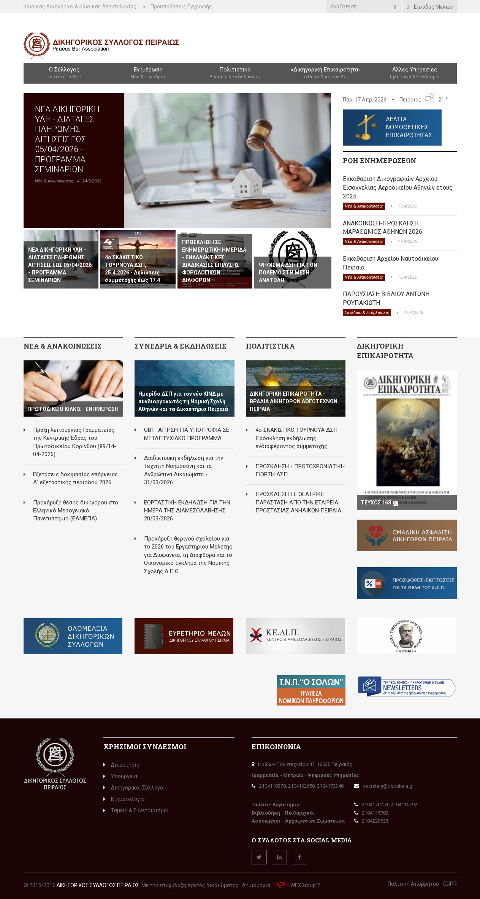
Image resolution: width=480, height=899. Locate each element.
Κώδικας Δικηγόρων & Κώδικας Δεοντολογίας (80, 6)
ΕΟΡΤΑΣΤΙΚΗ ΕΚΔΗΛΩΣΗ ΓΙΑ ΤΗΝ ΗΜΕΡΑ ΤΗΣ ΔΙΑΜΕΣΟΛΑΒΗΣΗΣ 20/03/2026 (187, 510)
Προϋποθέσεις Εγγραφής (181, 6)
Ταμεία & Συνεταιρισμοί (136, 810)
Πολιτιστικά (235, 73)
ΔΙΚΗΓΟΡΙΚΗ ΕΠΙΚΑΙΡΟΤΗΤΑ (385, 350)
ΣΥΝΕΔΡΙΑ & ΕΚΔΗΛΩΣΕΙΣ (180, 345)
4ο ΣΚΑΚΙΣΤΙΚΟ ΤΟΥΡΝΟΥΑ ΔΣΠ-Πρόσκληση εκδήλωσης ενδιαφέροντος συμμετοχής (297, 438)
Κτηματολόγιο (124, 799)
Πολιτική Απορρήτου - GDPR (422, 884)
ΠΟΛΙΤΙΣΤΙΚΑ (270, 345)
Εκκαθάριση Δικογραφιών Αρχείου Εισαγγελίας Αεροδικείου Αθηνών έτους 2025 (398, 187)
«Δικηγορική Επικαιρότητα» (326, 73)
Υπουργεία (120, 776)
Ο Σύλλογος (64, 73)
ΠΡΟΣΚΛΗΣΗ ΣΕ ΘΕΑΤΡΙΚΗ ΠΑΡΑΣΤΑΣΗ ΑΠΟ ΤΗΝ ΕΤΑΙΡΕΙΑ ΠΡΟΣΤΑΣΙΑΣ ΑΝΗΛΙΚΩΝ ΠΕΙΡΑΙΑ (298, 502)
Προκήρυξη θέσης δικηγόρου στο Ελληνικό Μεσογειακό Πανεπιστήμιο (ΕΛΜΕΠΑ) (75, 510)
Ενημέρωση (148, 73)
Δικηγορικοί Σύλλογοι (134, 788)
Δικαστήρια (121, 765)
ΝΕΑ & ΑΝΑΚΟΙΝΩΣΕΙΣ (62, 345)
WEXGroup (293, 885)
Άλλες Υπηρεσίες (414, 73)
